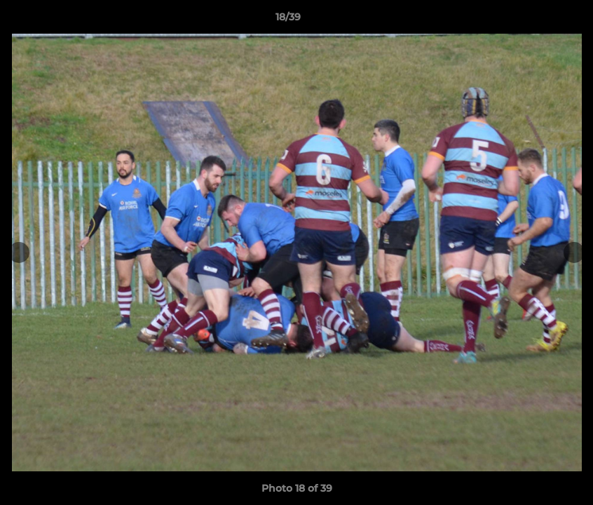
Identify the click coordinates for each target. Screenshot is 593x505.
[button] (534, 20)
